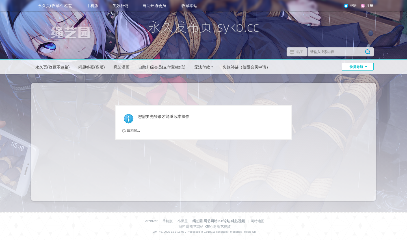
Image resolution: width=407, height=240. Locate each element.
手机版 (92, 5)
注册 (369, 6)
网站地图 (257, 221)
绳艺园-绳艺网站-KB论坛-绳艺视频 (218, 221)
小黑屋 (182, 221)
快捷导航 (356, 67)
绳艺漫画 (121, 67)
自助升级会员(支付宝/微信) (161, 67)
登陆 (353, 6)
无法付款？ (204, 67)
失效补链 (120, 5)
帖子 (299, 52)
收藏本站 (189, 5)
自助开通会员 (154, 5)
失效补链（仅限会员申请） (246, 67)
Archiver (151, 221)
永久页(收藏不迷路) (55, 5)
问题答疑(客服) (91, 67)
